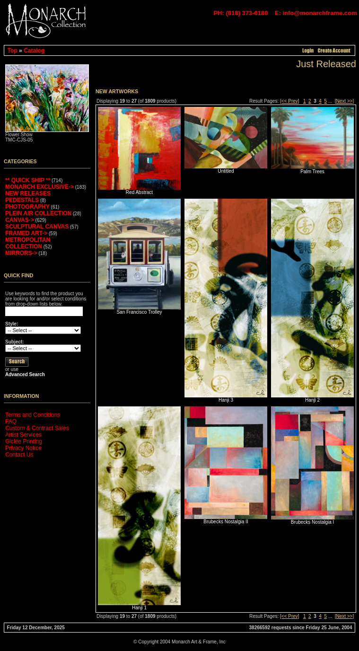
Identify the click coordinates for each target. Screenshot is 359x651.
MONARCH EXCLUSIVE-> (39, 187)
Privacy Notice (23, 448)
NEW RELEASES (28, 193)
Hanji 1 (139, 607)
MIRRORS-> (21, 253)
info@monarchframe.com (319, 13)
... (330, 101)
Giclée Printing (23, 441)
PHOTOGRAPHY (27, 206)
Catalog (34, 50)
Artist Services (23, 434)
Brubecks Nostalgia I (312, 522)
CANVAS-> (19, 220)
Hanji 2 (312, 400)
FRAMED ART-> (26, 233)
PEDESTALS (22, 200)
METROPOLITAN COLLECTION (27, 243)
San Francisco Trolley (139, 312)
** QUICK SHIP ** (27, 180)
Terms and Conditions (32, 415)
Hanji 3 (226, 400)
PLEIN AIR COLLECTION (38, 213)
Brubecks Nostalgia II (225, 521)
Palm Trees (312, 171)
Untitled (226, 171)
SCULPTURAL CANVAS (37, 226)
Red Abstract (139, 192)
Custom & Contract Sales (37, 428)
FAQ (11, 421)
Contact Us (19, 454)
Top (13, 50)
